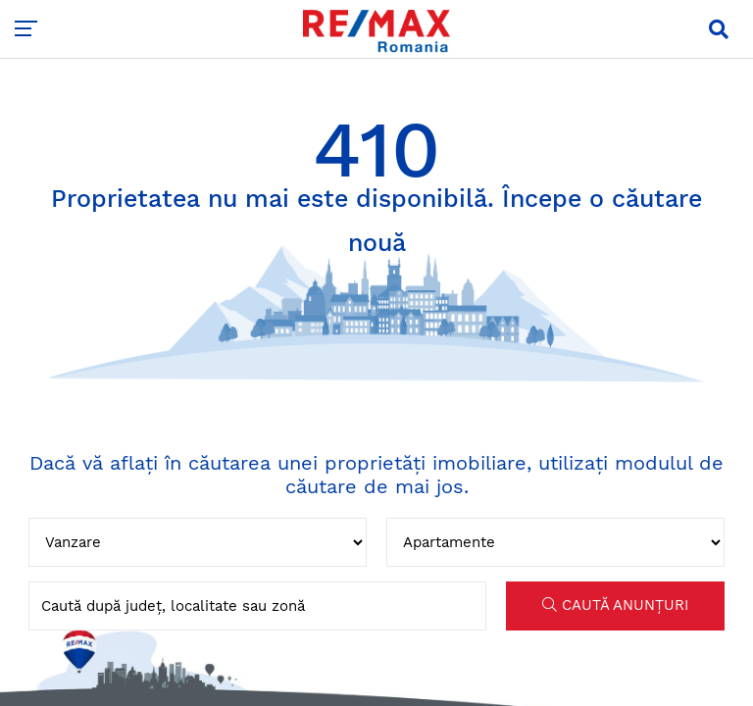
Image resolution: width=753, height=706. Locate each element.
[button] (718, 29)
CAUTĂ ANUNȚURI (615, 605)
